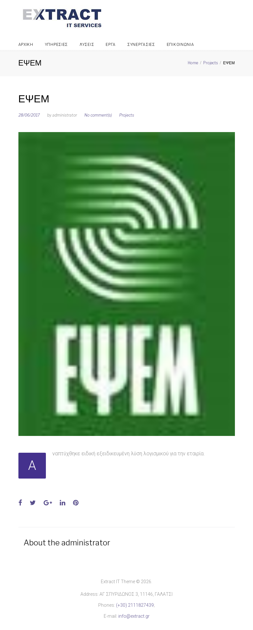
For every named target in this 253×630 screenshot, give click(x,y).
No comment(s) (98, 115)
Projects (210, 62)
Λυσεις (86, 44)
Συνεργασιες (141, 44)
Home (193, 62)
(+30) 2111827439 (135, 605)
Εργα (111, 44)
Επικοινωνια (180, 44)
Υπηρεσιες (56, 44)
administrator (64, 115)
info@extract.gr (134, 616)
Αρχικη (25, 44)
